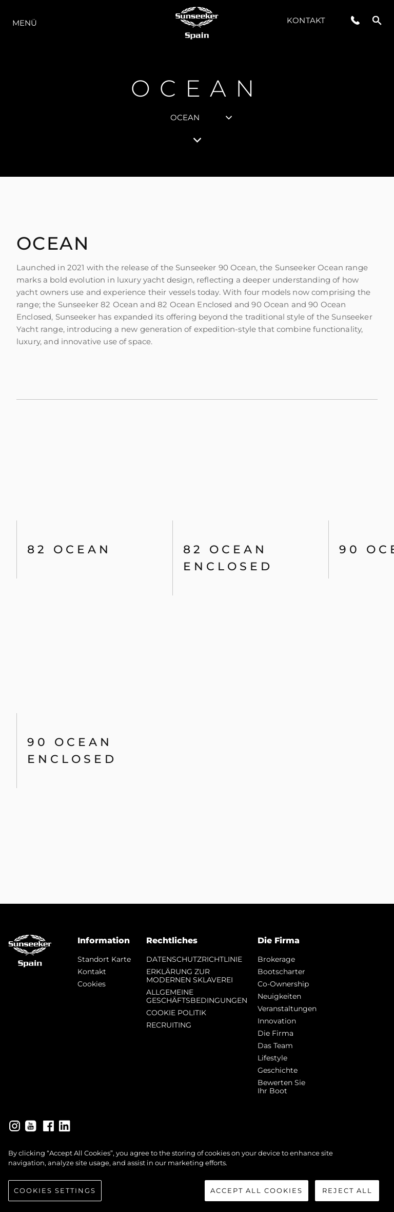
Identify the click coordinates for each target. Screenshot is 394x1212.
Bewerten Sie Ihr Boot (281, 1086)
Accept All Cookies (256, 1194)
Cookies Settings (55, 1194)
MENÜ (24, 23)
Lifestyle (272, 1057)
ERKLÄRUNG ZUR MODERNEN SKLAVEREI (189, 975)
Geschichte (278, 1070)
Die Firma (275, 1033)
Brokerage (276, 959)
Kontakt (306, 20)
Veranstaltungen (287, 1008)
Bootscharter (281, 971)
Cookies (91, 984)
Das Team (275, 1045)
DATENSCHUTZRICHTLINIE (194, 959)
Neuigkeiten (279, 996)
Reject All (347, 1194)
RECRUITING (168, 1025)
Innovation (277, 1020)
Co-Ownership (283, 984)
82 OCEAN (69, 549)
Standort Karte (104, 959)
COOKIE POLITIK (176, 1012)
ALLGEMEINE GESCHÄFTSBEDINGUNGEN (196, 996)
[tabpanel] (197, 540)
